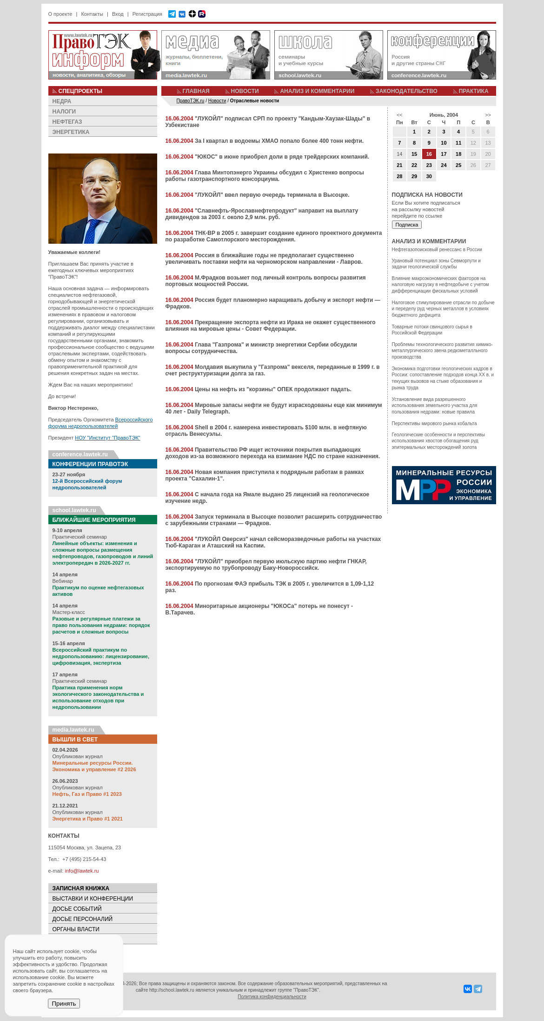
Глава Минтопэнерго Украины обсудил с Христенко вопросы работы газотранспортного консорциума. (265, 175)
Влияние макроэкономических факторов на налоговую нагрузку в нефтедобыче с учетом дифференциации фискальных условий (440, 285)
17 (443, 154)
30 (429, 176)
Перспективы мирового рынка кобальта (434, 423)
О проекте (60, 14)
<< (400, 115)
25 (458, 165)
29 (414, 176)
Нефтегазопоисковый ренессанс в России (437, 249)
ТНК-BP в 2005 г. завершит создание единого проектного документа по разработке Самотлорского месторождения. (274, 236)
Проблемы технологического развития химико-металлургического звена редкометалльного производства (442, 351)
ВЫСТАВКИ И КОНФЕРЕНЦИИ (93, 898)
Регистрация (147, 14)
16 (429, 154)
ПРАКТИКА (474, 91)
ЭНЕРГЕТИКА (71, 132)
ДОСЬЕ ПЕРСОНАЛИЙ (83, 919)
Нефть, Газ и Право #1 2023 (87, 794)
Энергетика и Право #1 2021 (88, 818)
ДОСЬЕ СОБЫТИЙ (77, 909)
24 (443, 165)
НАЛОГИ (64, 111)
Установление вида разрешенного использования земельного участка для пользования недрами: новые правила (435, 405)
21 (399, 165)
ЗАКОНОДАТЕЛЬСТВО (407, 91)
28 (399, 176)
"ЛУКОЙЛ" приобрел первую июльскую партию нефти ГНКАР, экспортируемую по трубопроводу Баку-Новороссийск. (266, 564)
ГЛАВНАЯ (196, 91)
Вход (118, 14)
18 (458, 154)
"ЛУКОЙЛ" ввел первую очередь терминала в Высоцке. (272, 195)
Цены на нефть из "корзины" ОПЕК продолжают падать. (273, 389)
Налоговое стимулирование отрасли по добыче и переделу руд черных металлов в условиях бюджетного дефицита (443, 309)
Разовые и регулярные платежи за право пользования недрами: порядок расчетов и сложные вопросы (101, 625)
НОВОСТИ (245, 91)
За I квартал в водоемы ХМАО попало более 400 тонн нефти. (279, 141)
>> (488, 115)
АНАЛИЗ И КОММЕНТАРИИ (317, 91)
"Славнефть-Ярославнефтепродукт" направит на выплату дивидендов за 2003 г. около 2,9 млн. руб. (262, 213)
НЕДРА (62, 101)
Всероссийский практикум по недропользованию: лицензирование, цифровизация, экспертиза (101, 656)
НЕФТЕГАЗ (67, 122)
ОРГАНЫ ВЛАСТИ (76, 929)
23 (429, 165)
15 (414, 154)
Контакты (92, 14)
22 (414, 165)
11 (458, 143)
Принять (64, 1003)
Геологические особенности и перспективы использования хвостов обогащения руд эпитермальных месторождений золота (438, 441)
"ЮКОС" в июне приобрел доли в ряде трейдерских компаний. (282, 156)
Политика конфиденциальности (272, 996)
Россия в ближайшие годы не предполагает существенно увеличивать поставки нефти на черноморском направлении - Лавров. (264, 258)
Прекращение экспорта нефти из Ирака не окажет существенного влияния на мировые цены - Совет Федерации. (271, 325)
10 (443, 143)
